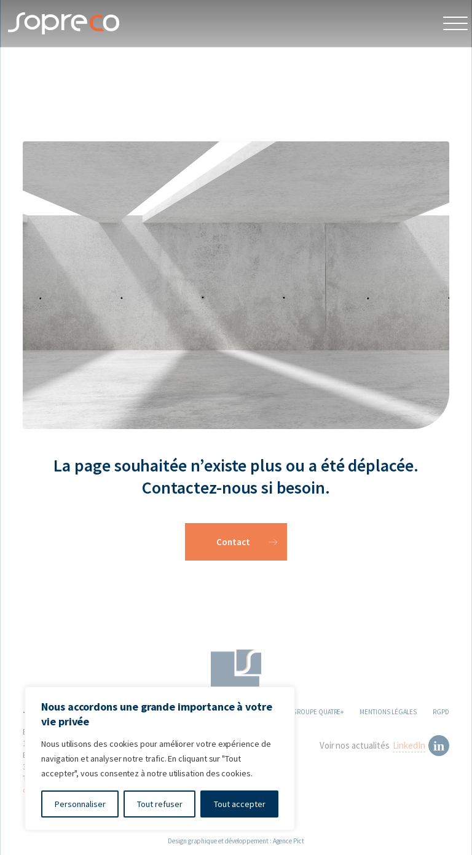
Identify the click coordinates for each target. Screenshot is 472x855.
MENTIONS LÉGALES (388, 713)
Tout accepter (240, 804)
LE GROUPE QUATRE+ (314, 713)
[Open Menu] (455, 23)
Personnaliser (80, 804)
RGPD (441, 713)
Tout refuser (160, 804)
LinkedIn (409, 747)
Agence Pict (288, 841)
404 (45, 72)
